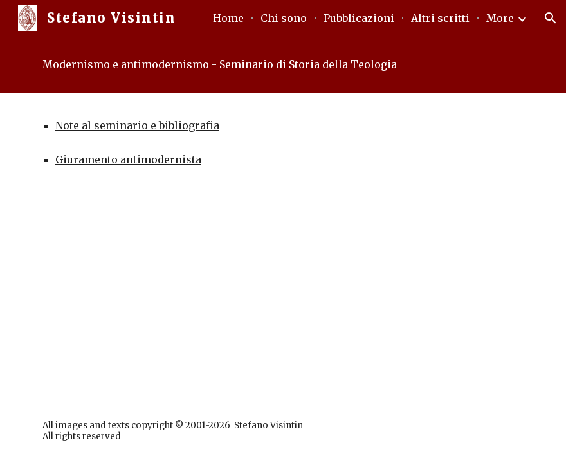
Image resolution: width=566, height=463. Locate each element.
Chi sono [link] (283, 18)
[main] (283, 64)
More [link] (500, 18)
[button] (550, 18)
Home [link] (228, 18)
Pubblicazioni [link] (359, 18)
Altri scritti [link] (440, 18)
